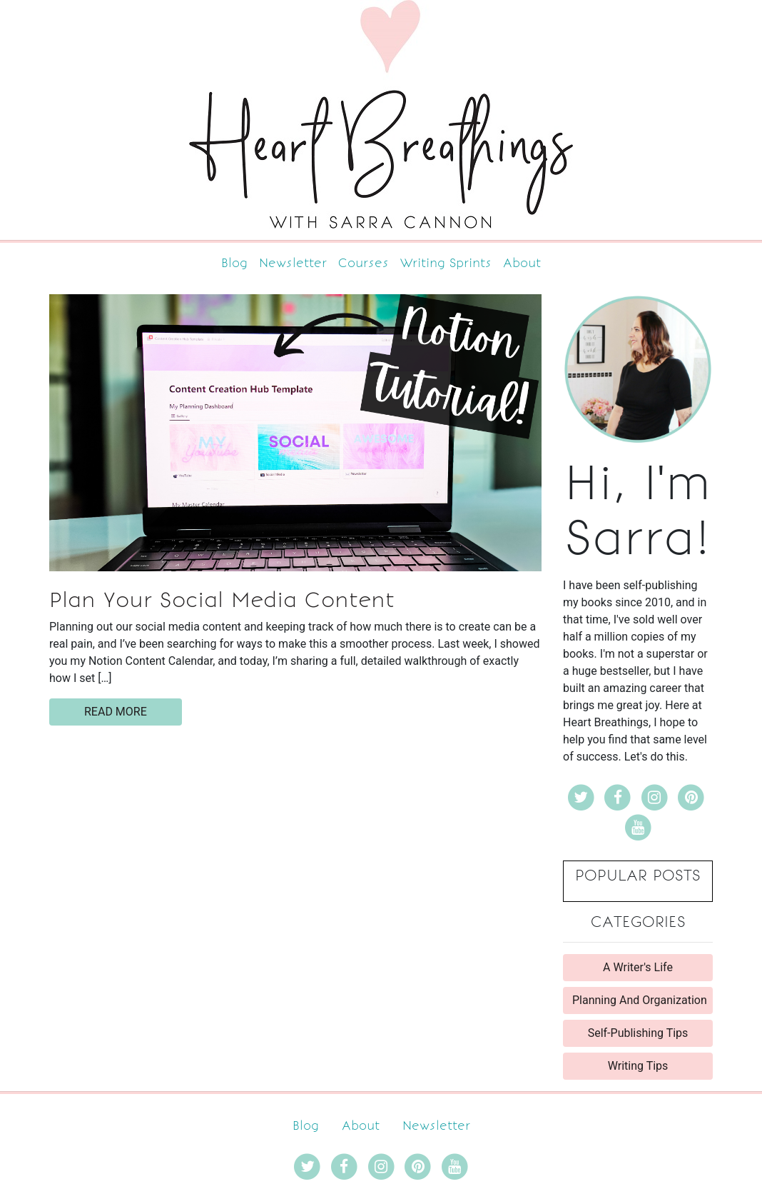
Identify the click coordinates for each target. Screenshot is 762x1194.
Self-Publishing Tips (638, 1033)
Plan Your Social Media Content (222, 599)
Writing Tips (638, 1066)
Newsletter (293, 263)
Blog (234, 263)
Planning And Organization (639, 1000)
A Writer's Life (638, 967)
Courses (363, 263)
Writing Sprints (446, 263)
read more (115, 711)
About (522, 263)
